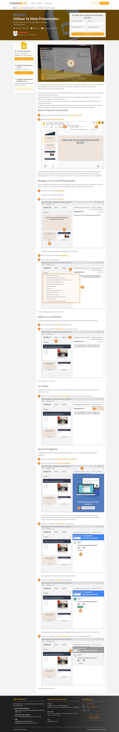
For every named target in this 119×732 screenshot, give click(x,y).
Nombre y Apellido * (76, 21)
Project (75, 713)
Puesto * (90, 21)
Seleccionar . (72, 143)
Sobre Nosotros (19, 699)
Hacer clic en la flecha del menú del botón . (62, 115)
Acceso (94, 3)
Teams (49, 715)
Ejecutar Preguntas (48, 449)
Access (49, 713)
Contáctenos (48, 3)
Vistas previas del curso (57, 699)
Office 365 (57, 713)
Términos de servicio (92, 729)
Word (58, 715)
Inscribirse (104, 3)
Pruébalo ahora (24, 59)
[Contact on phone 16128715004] (94, 704)
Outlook (63, 713)
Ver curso (24, 73)
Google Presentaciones (29, 8)
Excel (53, 713)
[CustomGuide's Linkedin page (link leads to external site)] (84, 710)
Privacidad (103, 729)
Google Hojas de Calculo (53, 707)
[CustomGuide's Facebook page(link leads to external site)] (88, 710)
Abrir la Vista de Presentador (53, 110)
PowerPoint (69, 713)
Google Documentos (62, 705)
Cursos (33, 3)
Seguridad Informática (52, 721)
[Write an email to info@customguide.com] (94, 707)
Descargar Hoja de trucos (24, 88)
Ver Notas (43, 386)
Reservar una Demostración (94, 717)
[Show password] (102, 30)
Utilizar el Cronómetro (49, 316)
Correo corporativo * (76, 27)
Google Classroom (51, 705)
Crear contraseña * (93, 27)
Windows (54, 715)
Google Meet (76, 707)
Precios (39, 3)
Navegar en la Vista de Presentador (56, 180)
